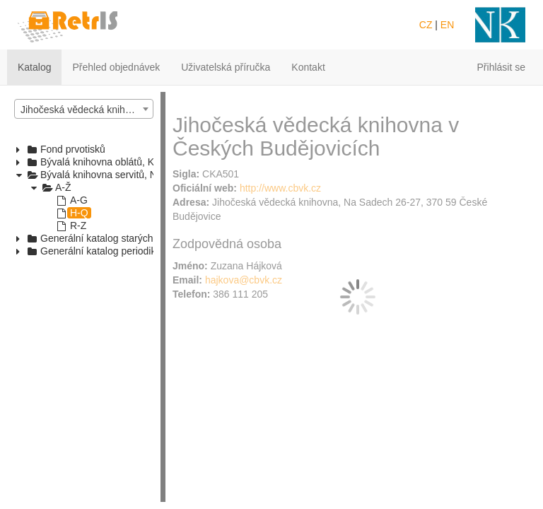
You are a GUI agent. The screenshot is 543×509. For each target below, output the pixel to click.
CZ (426, 24)
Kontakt (308, 67)
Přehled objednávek (116, 67)
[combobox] (83, 109)
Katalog (34, 67)
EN (447, 24)
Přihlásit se (501, 67)
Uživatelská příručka (225, 67)
